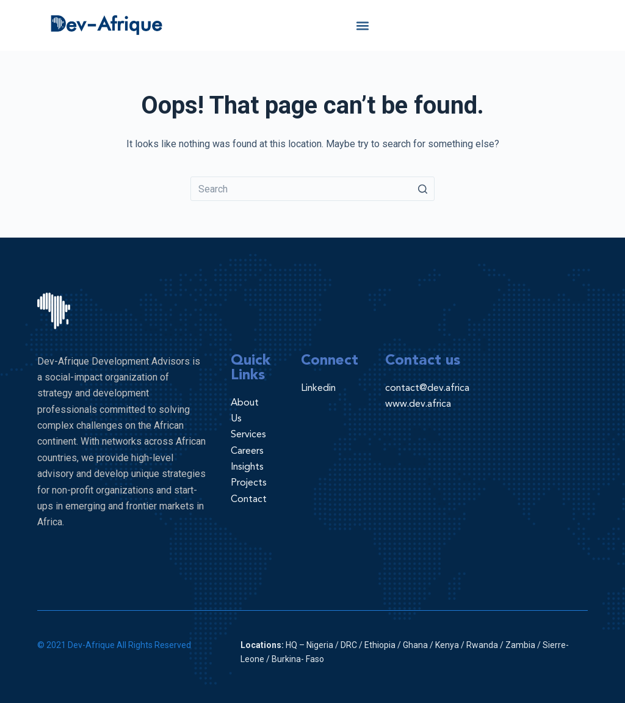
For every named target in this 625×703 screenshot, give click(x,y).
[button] (363, 25)
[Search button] (422, 189)
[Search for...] (312, 189)
